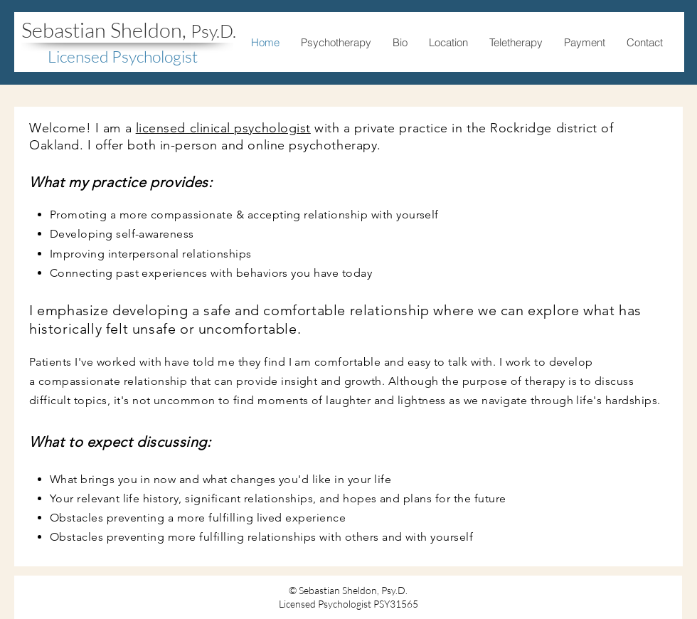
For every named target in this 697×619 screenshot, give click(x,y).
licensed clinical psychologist (223, 128)
